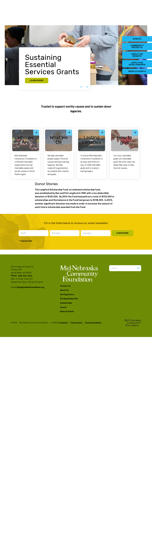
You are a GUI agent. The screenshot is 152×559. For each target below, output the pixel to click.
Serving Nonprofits (69, 299)
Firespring (63, 323)
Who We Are (25, 140)
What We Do (59, 140)
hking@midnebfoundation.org (30, 287)
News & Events (137, 71)
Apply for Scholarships (137, 64)
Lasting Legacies (91, 140)
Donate (137, 39)
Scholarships (66, 303)
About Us (64, 290)
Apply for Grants (137, 55)
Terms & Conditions (93, 323)
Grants (63, 307)
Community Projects (137, 46)
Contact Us (65, 286)
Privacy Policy (76, 323)
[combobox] (122, 268)
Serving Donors (67, 294)
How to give (124, 140)
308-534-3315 (25, 276)
